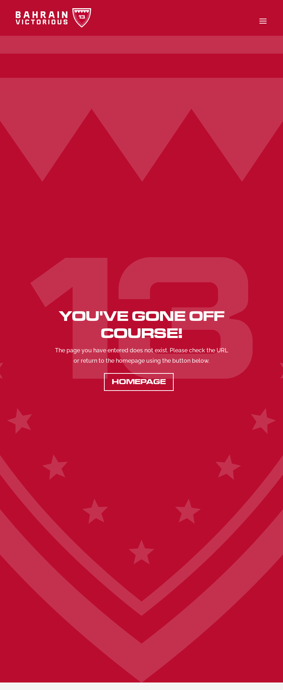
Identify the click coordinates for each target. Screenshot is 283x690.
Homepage (139, 382)
